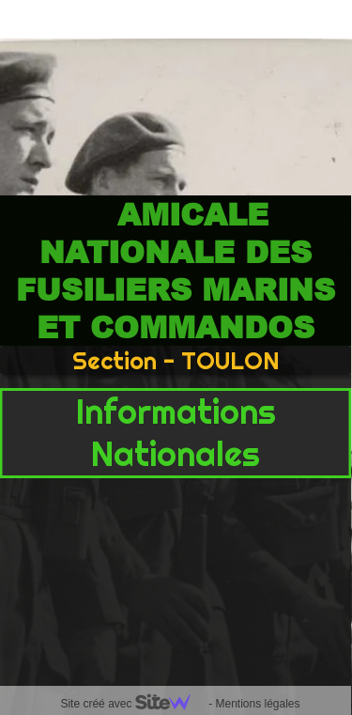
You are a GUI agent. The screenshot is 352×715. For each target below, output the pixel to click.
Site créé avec (132, 703)
